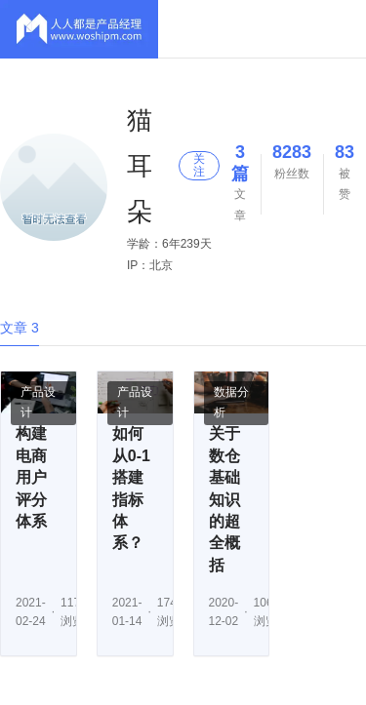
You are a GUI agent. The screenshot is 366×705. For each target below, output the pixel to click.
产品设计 (38, 402)
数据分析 (231, 402)
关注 (199, 165)
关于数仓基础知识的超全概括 (224, 498)
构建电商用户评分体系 (31, 477)
